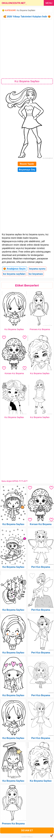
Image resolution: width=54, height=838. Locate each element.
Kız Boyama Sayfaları (26, 10)
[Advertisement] (27, 49)
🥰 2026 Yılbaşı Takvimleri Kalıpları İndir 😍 (27, 16)
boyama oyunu (37, 269)
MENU (49, 3)
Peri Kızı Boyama (40, 567)
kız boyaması (36, 274)
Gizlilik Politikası (27, 837)
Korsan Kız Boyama (14, 373)
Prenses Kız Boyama (40, 329)
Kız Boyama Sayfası (14, 329)
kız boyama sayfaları (14, 274)
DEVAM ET (27, 830)
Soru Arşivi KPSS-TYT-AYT (14, 481)
